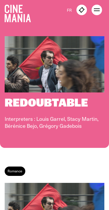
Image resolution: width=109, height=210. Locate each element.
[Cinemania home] (20, 12)
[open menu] (97, 10)
